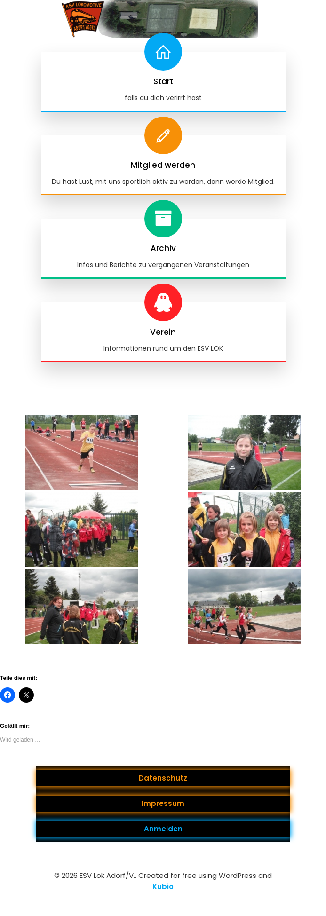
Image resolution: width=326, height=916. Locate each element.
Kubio (163, 887)
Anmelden (163, 829)
